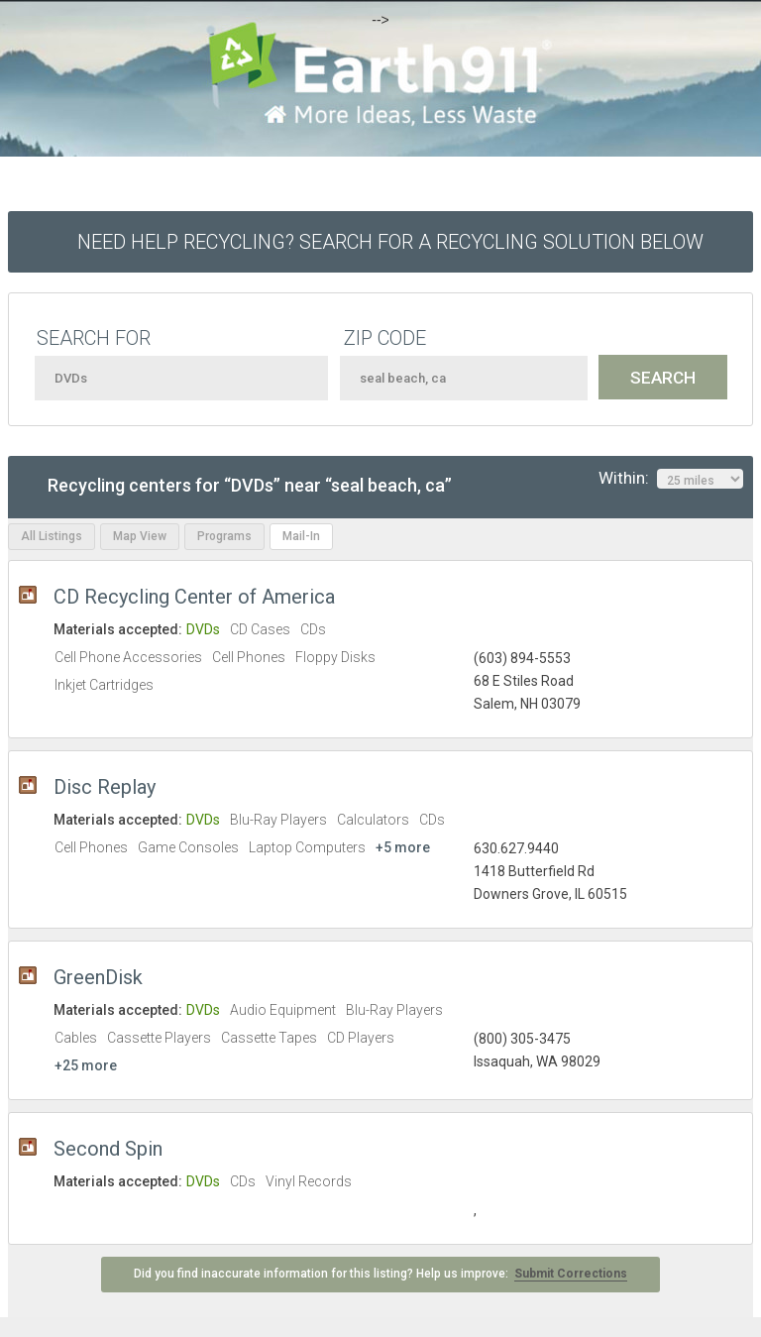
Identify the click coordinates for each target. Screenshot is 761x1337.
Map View (139, 536)
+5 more (403, 847)
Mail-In (301, 536)
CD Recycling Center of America (194, 597)
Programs (224, 536)
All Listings (51, 536)
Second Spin (108, 1149)
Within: (670, 479)
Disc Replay (105, 787)
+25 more (85, 1065)
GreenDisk (98, 977)
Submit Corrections (570, 1274)
